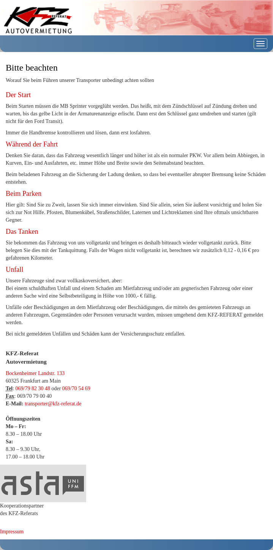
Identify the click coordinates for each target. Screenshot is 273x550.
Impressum (12, 531)
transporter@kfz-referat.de (53, 404)
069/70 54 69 (76, 388)
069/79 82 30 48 (33, 388)
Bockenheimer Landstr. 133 (35, 373)
